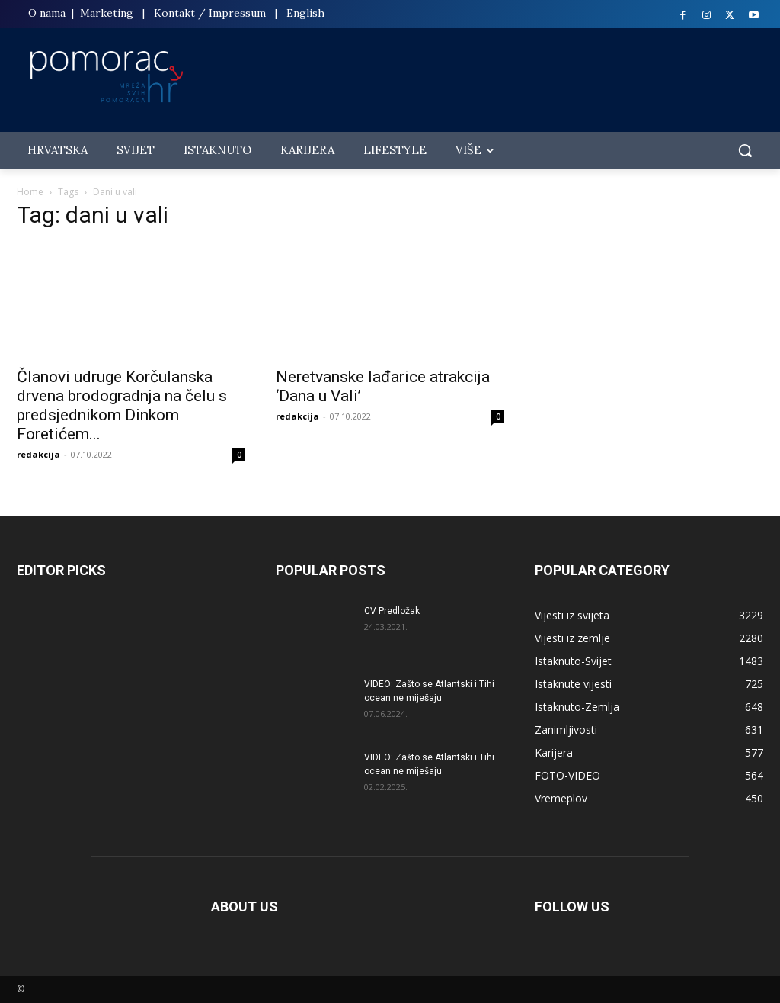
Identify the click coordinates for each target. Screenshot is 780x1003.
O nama (48, 13)
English (305, 13)
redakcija (38, 454)
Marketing (106, 13)
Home (30, 191)
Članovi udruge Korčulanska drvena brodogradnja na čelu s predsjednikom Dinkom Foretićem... (122, 405)
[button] (745, 150)
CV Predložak (392, 611)
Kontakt (174, 13)
